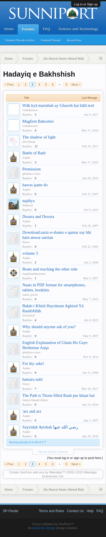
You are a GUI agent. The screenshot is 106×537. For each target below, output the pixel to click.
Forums (28, 29)
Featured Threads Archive (20, 40)
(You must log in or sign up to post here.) (75, 458)
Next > (76, 84)
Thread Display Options (53, 451)
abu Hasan (28, 141)
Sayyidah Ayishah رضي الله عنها (50, 427)
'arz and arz (31, 411)
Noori (26, 242)
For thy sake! (33, 363)
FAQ (46, 29)
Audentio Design (44, 528)
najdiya (28, 200)
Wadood (27, 205)
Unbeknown (30, 110)
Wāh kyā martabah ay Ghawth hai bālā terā (58, 105)
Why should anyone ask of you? (48, 326)
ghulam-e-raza (31, 173)
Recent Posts (74, 40)
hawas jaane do (35, 185)
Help (90, 511)
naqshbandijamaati (34, 273)
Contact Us (75, 511)
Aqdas (26, 157)
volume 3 (30, 253)
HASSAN (28, 315)
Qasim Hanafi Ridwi (35, 400)
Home (9, 29)
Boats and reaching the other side (49, 269)
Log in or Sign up (86, 4)
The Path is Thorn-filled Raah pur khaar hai (58, 395)
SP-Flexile (10, 511)
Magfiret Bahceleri (38, 121)
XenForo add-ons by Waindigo (41, 472)
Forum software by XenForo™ (53, 524)
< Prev (9, 84)
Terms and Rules (51, 511)
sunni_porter (30, 294)
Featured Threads (51, 40)
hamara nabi (32, 379)
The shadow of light (39, 137)
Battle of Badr (34, 153)
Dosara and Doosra (38, 216)
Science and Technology (78, 29)
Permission (31, 169)
